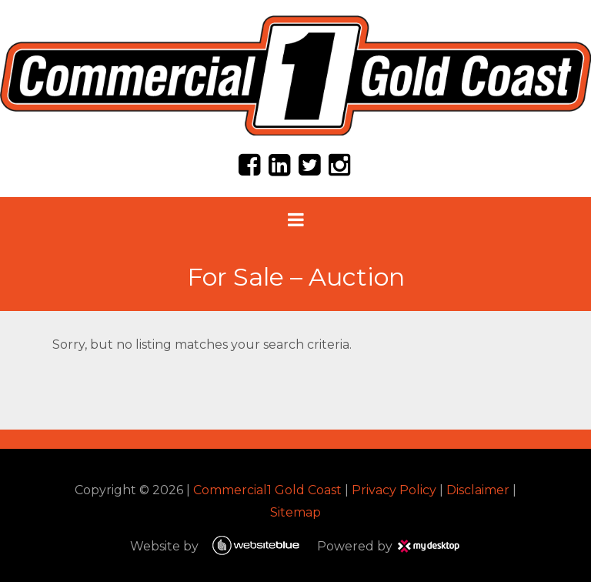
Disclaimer (477, 490)
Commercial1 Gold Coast (267, 490)
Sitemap (295, 512)
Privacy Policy (394, 490)
